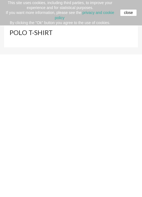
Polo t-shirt (31, 32)
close (128, 12)
